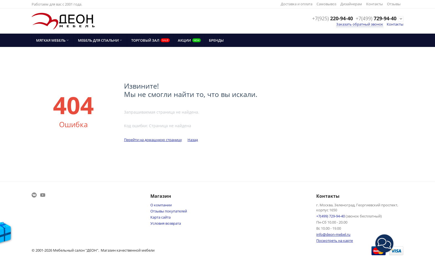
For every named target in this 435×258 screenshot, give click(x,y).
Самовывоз (326, 3)
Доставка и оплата (296, 3)
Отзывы (394, 3)
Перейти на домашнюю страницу (153, 139)
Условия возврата (165, 223)
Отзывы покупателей (168, 211)
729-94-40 (376, 19)
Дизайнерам (351, 3)
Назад (193, 139)
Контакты (374, 3)
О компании (161, 204)
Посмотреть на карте (334, 240)
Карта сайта (160, 217)
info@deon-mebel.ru (333, 234)
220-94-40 (332, 19)
